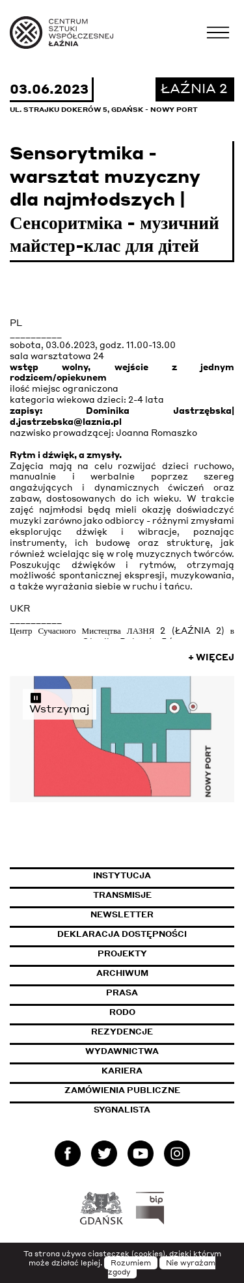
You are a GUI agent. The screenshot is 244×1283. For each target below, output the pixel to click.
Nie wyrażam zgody (162, 1267)
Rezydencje (122, 1031)
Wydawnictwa (122, 1051)
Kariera (122, 1070)
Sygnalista (122, 1109)
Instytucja (122, 875)
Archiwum (122, 973)
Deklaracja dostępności (122, 934)
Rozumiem (131, 1262)
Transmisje (164, 895)
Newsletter (122, 914)
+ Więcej (211, 657)
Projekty (122, 953)
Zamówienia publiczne (149, 1090)
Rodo (122, 1012)
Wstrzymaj (59, 703)
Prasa (122, 992)
